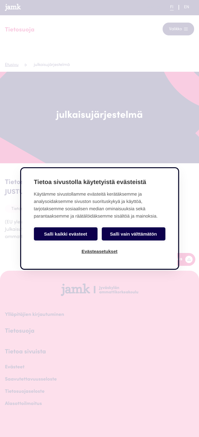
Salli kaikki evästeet (65, 234)
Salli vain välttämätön (133, 234)
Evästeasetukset (100, 251)
